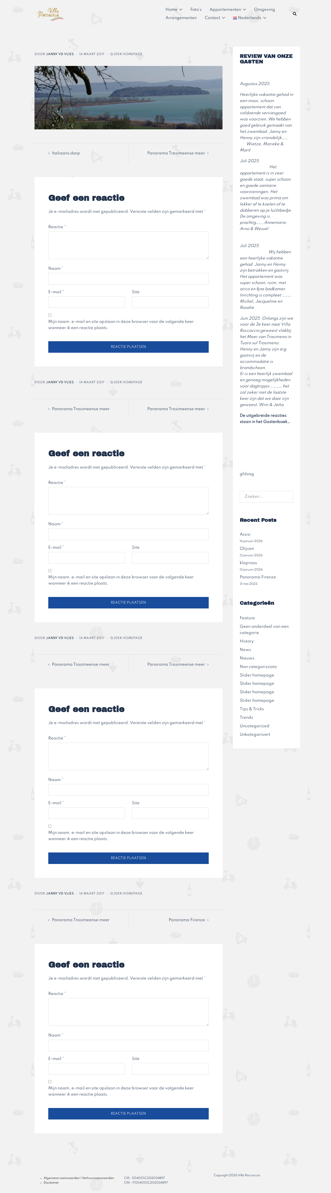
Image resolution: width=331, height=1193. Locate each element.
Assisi (245, 534)
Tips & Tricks (252, 709)
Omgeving (264, 10)
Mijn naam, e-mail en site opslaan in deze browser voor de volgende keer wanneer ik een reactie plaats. (121, 325)
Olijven (247, 549)
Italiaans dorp (66, 153)
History (247, 641)
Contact (212, 18)
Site (136, 292)
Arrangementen (181, 18)
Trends (246, 718)
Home (171, 10)
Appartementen (225, 10)
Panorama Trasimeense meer (176, 153)
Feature (247, 618)
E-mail (56, 292)
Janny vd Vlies (60, 54)
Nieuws (247, 658)
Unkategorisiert (255, 735)
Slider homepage (126, 54)
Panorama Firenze (187, 920)
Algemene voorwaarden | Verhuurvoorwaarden (79, 1178)
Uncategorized (254, 726)
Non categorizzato (258, 667)
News (245, 650)
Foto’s (196, 10)
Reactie (57, 227)
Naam (55, 269)
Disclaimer (51, 1182)
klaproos (248, 563)
